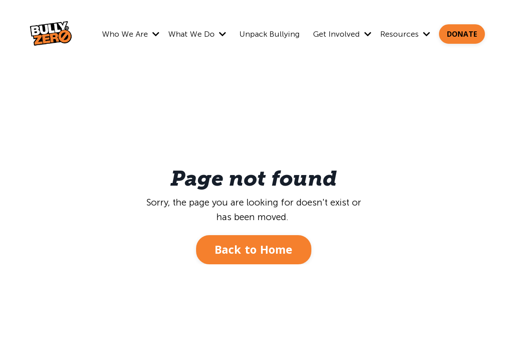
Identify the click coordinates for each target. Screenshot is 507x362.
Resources (405, 34)
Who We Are (130, 34)
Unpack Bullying (269, 34)
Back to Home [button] (254, 249)
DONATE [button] (462, 34)
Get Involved (342, 34)
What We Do (197, 34)
